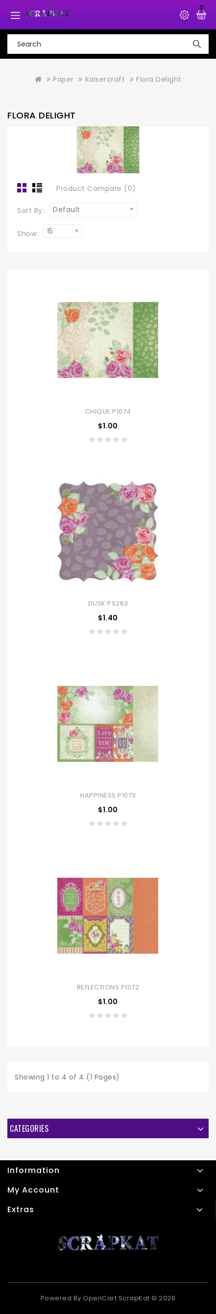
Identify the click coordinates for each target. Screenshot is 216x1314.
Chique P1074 (108, 411)
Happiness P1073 (108, 795)
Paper (63, 79)
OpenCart (100, 1298)
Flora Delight (159, 79)
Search (197, 44)
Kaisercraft (105, 79)
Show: (27, 233)
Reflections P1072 (108, 987)
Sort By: (30, 210)
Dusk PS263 (108, 603)
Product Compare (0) (96, 188)
